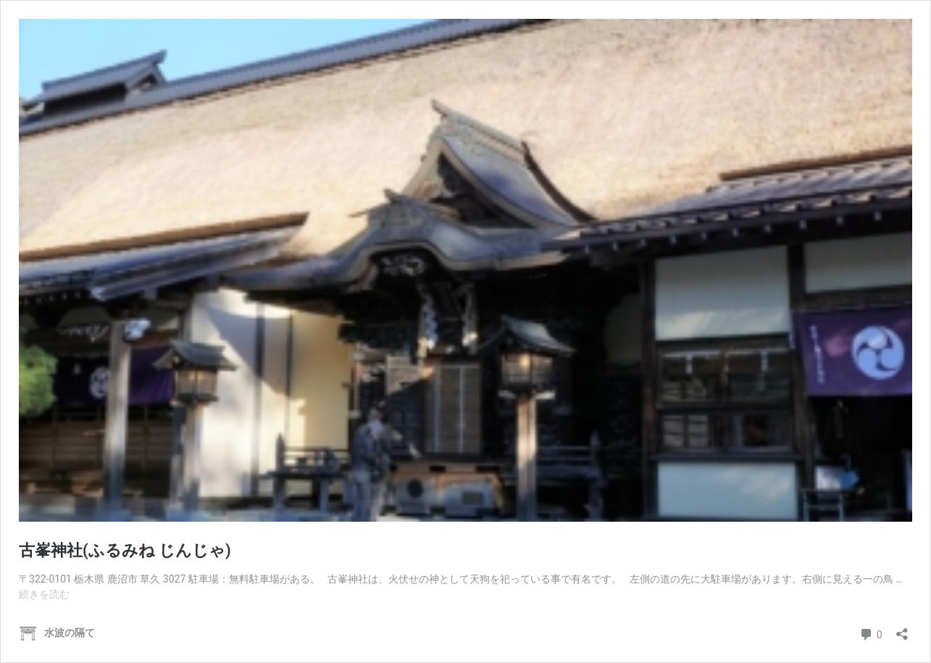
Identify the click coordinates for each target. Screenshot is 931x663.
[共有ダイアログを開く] (902, 629)
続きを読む (44, 594)
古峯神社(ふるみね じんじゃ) (125, 550)
